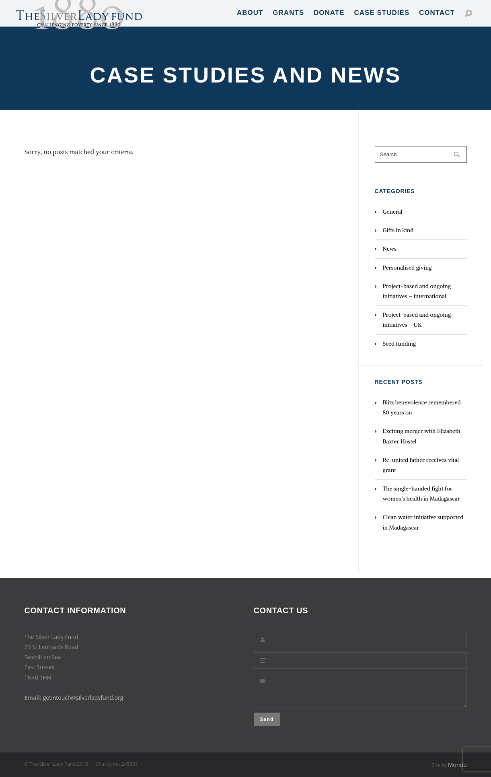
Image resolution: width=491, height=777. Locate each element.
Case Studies (381, 20)
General (393, 211)
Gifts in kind (398, 230)
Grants (288, 20)
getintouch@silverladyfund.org (83, 693)
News (390, 248)
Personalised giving (407, 267)
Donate (329, 20)
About (250, 20)
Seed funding (399, 343)
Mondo (457, 765)
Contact (437, 20)
